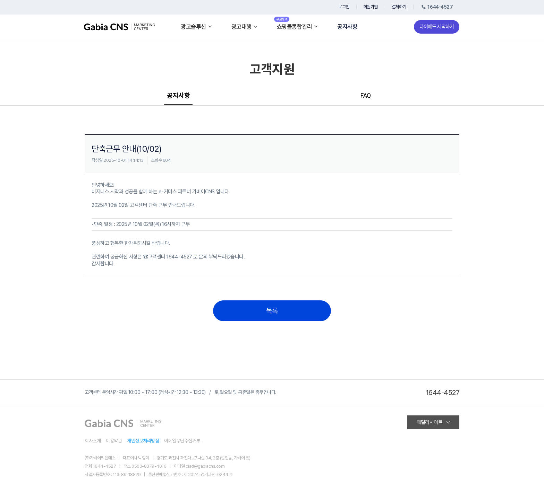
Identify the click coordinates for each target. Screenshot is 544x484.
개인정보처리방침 (143, 440)
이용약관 (114, 440)
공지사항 (347, 27)
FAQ (365, 95)
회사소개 (93, 440)
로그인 (343, 6)
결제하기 (399, 6)
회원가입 (370, 6)
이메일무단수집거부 (182, 440)
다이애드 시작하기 (436, 27)
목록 (272, 311)
